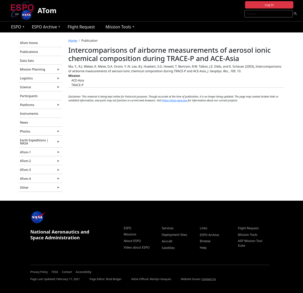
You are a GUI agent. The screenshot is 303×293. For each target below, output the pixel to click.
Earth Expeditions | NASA (39, 142)
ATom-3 (39, 171)
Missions (130, 234)
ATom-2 (39, 162)
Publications (29, 52)
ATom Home (29, 43)
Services (168, 228)
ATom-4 (39, 180)
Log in (269, 5)
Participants (28, 96)
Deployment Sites (174, 235)
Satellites (168, 248)
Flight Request (81, 27)
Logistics (39, 79)
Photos (39, 132)
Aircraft (167, 241)
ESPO (17, 27)
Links (203, 228)
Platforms (39, 106)
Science (39, 88)
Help (203, 247)
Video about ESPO (137, 247)
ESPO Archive (45, 27)
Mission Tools (119, 27)
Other (39, 188)
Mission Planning (39, 70)
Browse (205, 241)
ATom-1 (39, 153)
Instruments (29, 113)
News (24, 122)
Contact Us (209, 279)
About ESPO (132, 241)
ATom (46, 10)
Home (72, 40)
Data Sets (27, 61)
